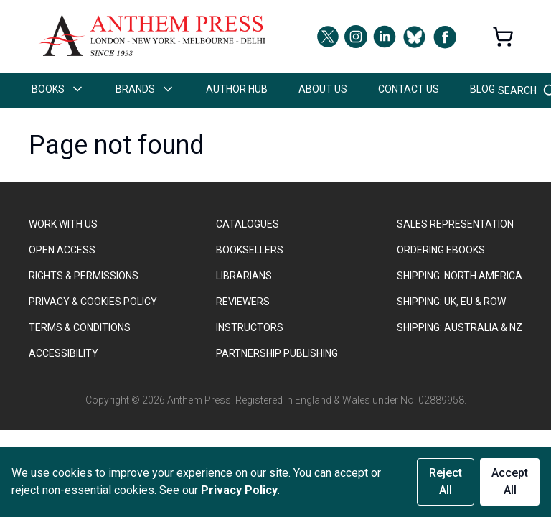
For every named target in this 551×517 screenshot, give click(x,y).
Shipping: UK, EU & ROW (451, 301)
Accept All (509, 481)
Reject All (445, 481)
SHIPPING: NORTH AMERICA (459, 275)
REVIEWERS (243, 301)
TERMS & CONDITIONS (80, 327)
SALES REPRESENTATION (455, 224)
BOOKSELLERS (249, 250)
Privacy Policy (239, 490)
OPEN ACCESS (62, 250)
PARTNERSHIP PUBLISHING (277, 353)
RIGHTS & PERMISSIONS (83, 275)
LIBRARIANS (244, 275)
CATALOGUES (247, 224)
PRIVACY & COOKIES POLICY (93, 301)
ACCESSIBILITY (63, 353)
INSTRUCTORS (249, 327)
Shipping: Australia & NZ (459, 327)
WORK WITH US (63, 224)
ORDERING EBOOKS (441, 250)
